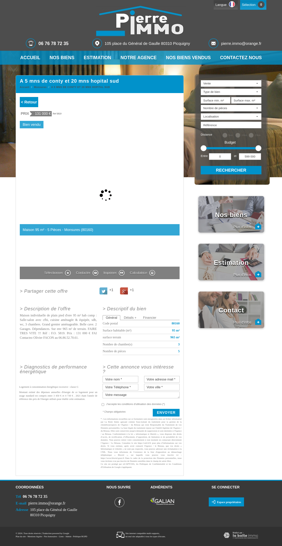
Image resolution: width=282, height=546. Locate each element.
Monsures (40, 87)
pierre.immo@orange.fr (241, 43)
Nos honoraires (50, 536)
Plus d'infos (247, 226)
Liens (61, 536)
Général (111, 317)
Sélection (249, 5)
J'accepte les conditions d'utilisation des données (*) (135, 404)
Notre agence (138, 57)
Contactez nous (241, 57)
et (235, 156)
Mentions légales (35, 536)
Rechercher (231, 170)
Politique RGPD (80, 536)
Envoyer (166, 413)
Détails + (130, 317)
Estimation (97, 57)
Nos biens (62, 57)
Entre (204, 156)
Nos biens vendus (188, 57)
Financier (149, 317)
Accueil (30, 57)
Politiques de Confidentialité (152, 464)
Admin (68, 536)
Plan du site (21, 536)
